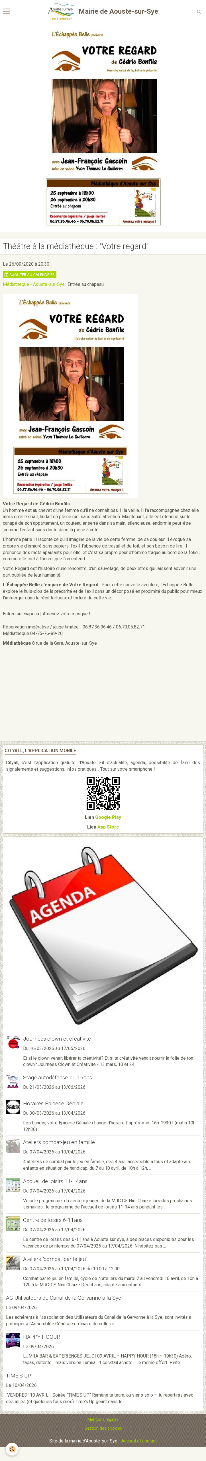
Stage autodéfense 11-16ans (57, 1077)
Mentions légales (103, 1419)
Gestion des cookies (103, 1428)
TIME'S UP (18, 1375)
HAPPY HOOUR (41, 1337)
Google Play (108, 817)
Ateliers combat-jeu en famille (59, 1142)
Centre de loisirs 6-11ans (53, 1220)
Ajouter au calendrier (30, 274)
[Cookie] (12, 1449)
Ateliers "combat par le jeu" (55, 1259)
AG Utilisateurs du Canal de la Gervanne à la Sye (63, 1298)
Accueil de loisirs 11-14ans (55, 1181)
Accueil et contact (139, 1441)
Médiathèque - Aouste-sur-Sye (34, 284)
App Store (108, 827)
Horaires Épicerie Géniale (53, 1103)
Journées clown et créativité (57, 1038)
